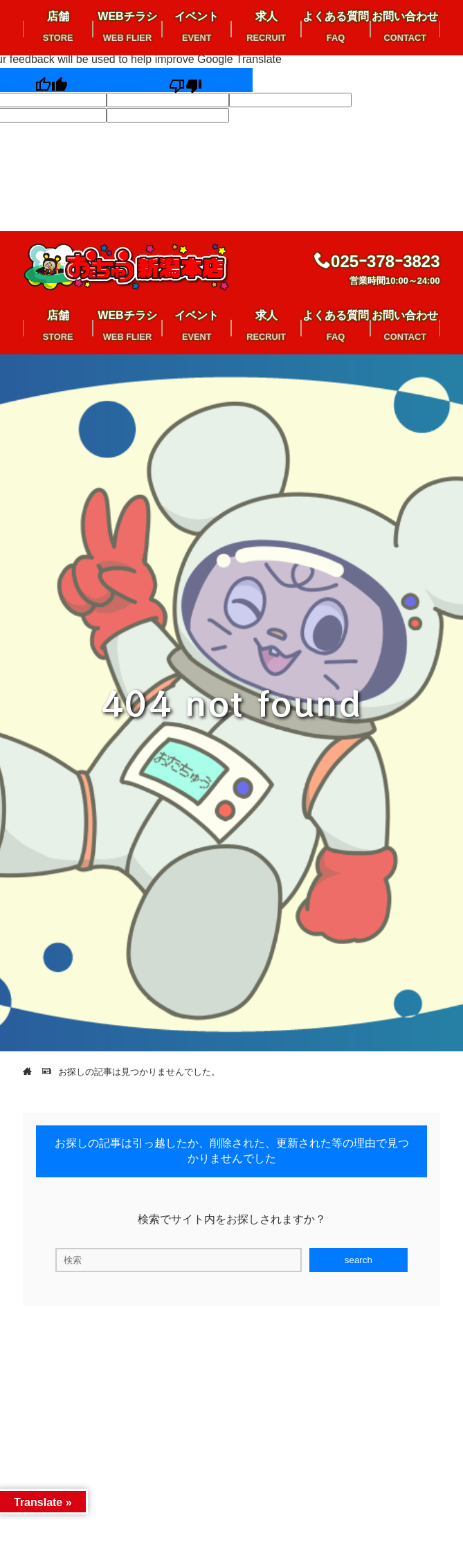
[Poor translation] (185, 80)
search (358, 1260)
